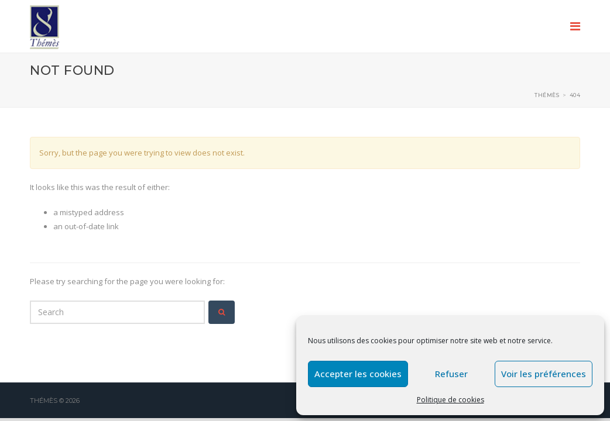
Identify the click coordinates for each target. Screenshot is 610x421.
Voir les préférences (543, 373)
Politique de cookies (450, 400)
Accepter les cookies (358, 373)
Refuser (451, 373)
